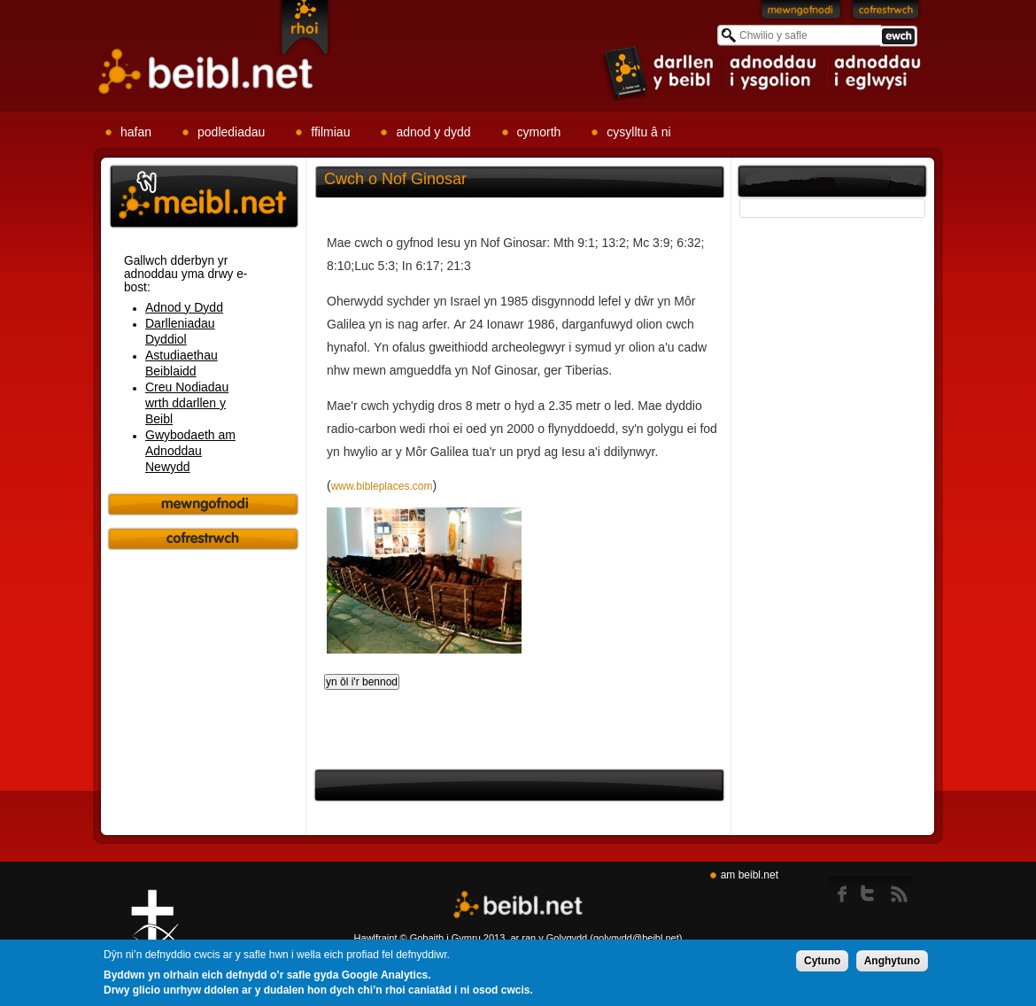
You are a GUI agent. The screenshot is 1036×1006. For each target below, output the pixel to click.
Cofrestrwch (886, 13)
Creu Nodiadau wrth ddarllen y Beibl (186, 403)
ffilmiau (330, 132)
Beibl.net (518, 905)
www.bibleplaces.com (382, 486)
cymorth (539, 132)
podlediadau (231, 132)
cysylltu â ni (638, 132)
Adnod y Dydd (184, 307)
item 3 (876, 73)
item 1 (660, 72)
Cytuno (822, 962)
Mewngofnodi (801, 13)
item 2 (775, 73)
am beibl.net (749, 875)
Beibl (206, 72)
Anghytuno (892, 962)
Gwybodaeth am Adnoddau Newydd (190, 451)
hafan (135, 132)
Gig (155, 936)
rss (899, 890)
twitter (872, 890)
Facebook (843, 890)
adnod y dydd (433, 132)
